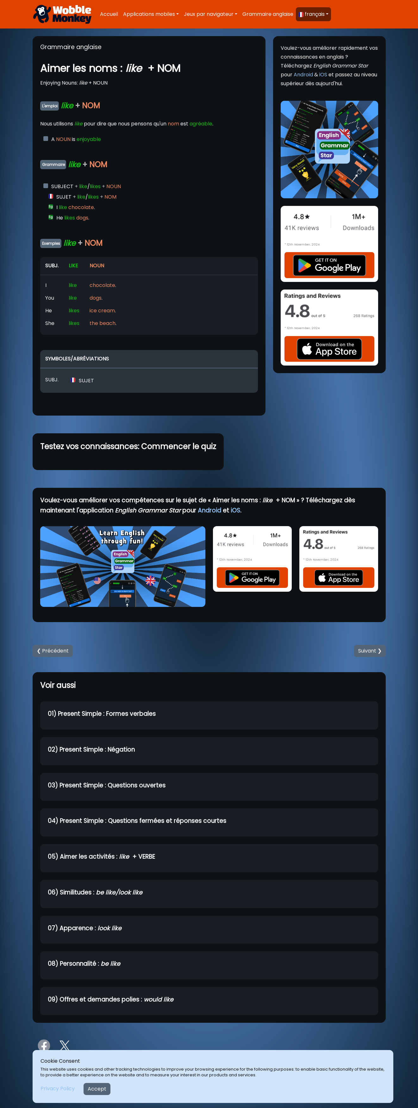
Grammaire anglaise (267, 14)
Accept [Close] (97, 1088)
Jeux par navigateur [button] (209, 14)
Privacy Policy (58, 1088)
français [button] (311, 14)
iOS (323, 74)
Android (303, 74)
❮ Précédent (53, 650)
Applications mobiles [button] (149, 14)
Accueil (109, 14)
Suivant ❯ (370, 650)
